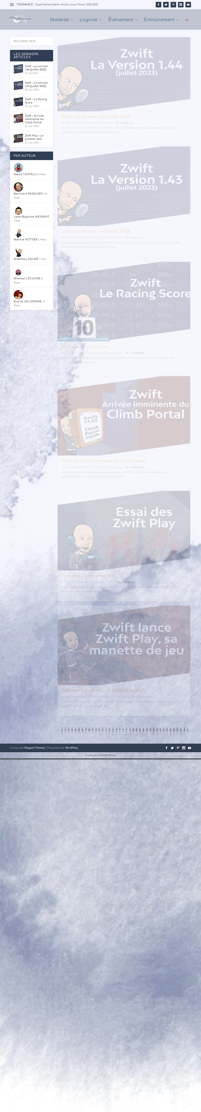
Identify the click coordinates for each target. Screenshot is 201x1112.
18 (123, 733)
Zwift (109, 129)
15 (113, 733)
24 (143, 733)
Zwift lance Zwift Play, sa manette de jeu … (103, 696)
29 (160, 733)
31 (167, 733)
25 (147, 733)
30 (163, 733)
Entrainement (159, 21)
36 (184, 733)
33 (174, 733)
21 (133, 733)
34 (177, 733)
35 (181, 733)
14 (109, 733)
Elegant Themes (34, 748)
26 (150, 733)
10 (96, 733)
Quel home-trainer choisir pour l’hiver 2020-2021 (66, 4)
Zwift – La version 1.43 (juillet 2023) (95, 237)
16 (116, 733)
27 (153, 733)
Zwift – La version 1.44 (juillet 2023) (95, 123)
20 (130, 733)
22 (136, 733)
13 (106, 733)
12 (102, 733)
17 (119, 733)
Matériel (59, 21)
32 (170, 733)
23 (140, 733)
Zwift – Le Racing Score (84, 352)
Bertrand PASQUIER (77, 129)
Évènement (120, 21)
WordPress (71, 748)
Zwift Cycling (115, 243)
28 (157, 733)
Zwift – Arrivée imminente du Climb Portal (103, 467)
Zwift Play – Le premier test (88, 581)
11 (99, 733)
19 (126, 733)
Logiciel (88, 21)
